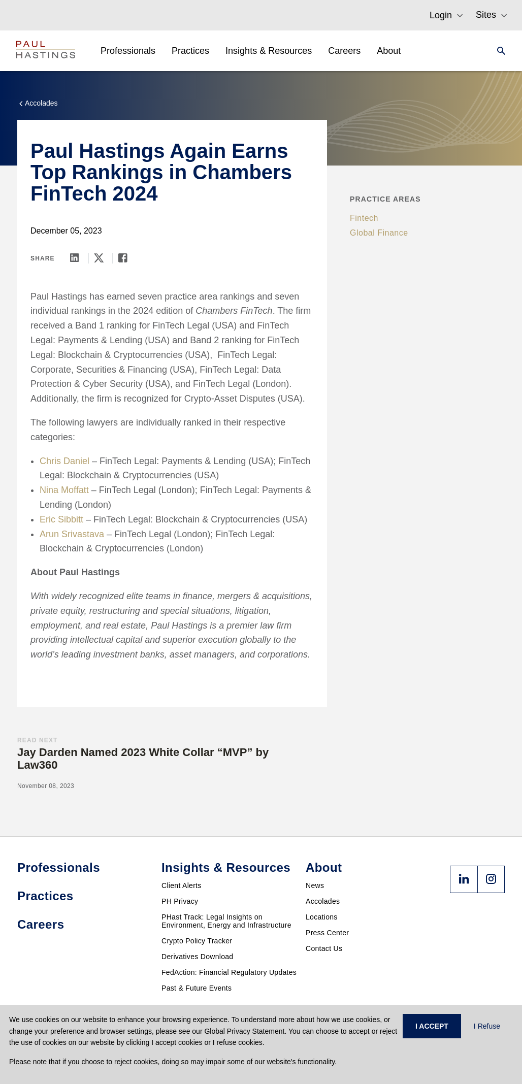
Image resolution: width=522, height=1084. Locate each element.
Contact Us (324, 948)
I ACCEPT (431, 1026)
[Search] (498, 50)
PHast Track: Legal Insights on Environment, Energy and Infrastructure (226, 921)
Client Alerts (181, 885)
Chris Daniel (64, 461)
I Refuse (487, 1026)
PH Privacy (179, 901)
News (315, 885)
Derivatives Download (197, 956)
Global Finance (379, 232)
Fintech (364, 218)
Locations (322, 917)
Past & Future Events (196, 988)
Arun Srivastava (72, 534)
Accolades (323, 901)
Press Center (327, 933)
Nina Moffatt (64, 490)
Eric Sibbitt (61, 519)
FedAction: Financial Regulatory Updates (229, 972)
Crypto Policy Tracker (196, 941)
